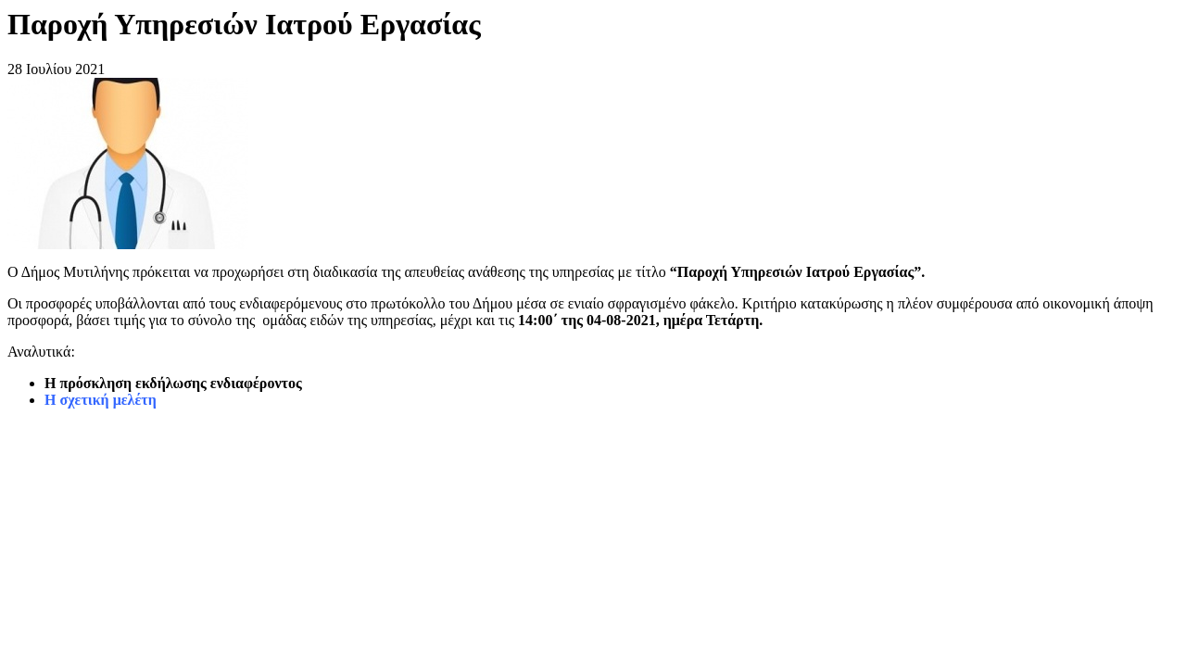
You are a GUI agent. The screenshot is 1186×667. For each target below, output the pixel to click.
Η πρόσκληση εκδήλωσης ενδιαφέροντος (173, 383)
